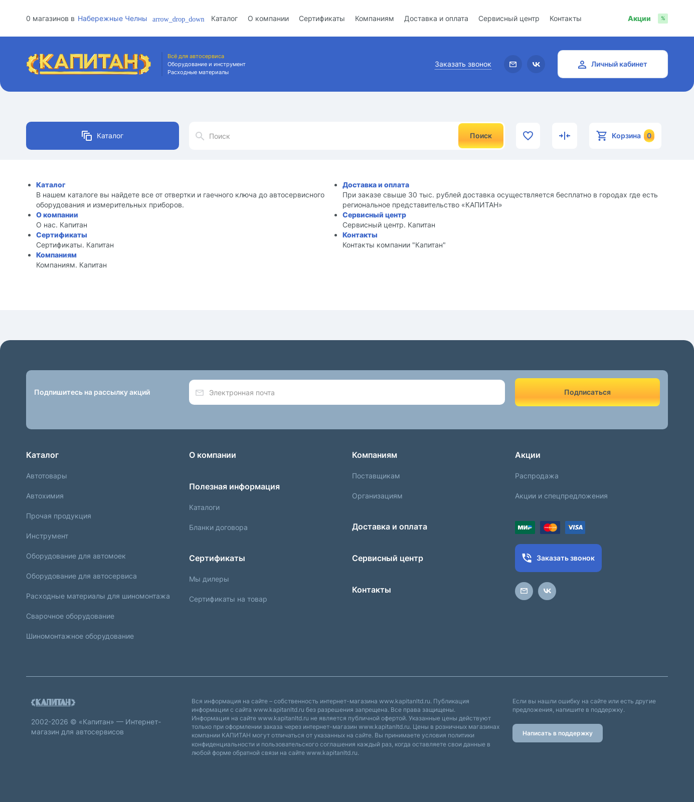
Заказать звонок (463, 64)
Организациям (377, 495)
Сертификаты (322, 18)
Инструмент (47, 535)
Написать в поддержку (558, 733)
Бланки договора (218, 527)
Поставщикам (376, 475)
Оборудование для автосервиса (81, 576)
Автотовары (46, 475)
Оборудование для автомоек (76, 556)
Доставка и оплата (436, 18)
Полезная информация (234, 486)
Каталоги (204, 507)
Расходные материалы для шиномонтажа (98, 596)
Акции (528, 455)
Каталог (224, 18)
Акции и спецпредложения (561, 495)
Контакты (566, 18)
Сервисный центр (509, 18)
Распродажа (537, 475)
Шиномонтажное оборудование (80, 636)
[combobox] (121, 18)
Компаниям (374, 18)
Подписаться (587, 392)
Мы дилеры (209, 579)
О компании (268, 18)
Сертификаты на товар (228, 599)
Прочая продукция (58, 515)
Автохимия (45, 495)
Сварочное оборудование (70, 616)
